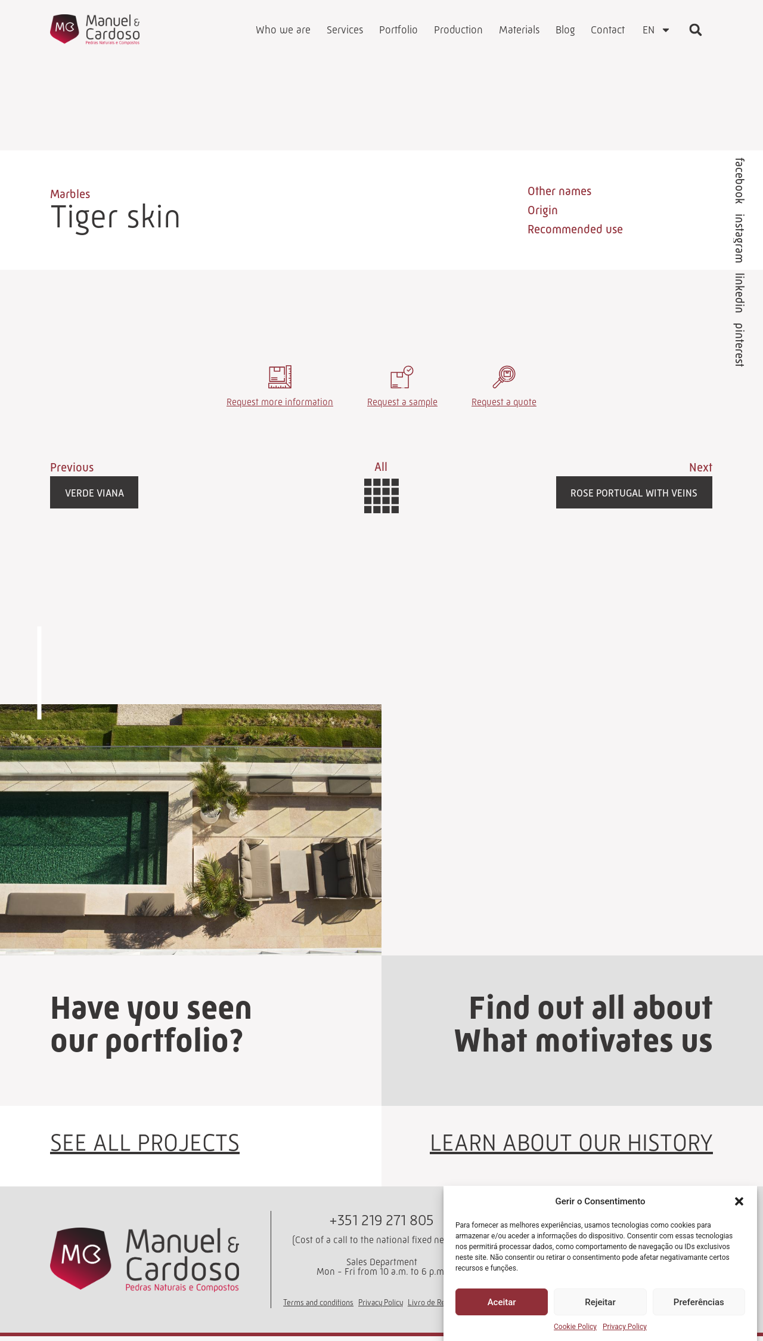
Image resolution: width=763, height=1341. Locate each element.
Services (345, 30)
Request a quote (504, 406)
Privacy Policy (625, 1326)
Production (458, 30)
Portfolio (398, 30)
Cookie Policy (575, 1326)
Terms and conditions (318, 1307)
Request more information (280, 406)
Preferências (699, 1302)
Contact (608, 30)
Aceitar (502, 1302)
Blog (565, 30)
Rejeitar (600, 1302)
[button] (739, 1201)
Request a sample (402, 406)
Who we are (283, 30)
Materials (519, 30)
